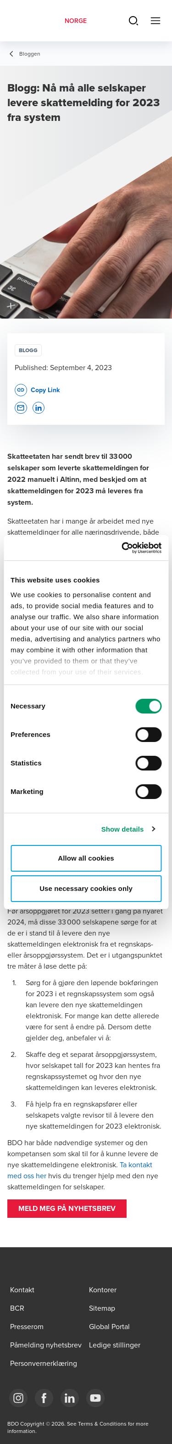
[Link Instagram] (18, 1398)
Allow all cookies (86, 858)
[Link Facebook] (44, 1398)
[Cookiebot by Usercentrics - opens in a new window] (122, 548)
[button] (67, 1208)
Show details (122, 829)
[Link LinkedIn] (70, 1398)
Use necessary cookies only (86, 888)
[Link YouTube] (95, 1398)
